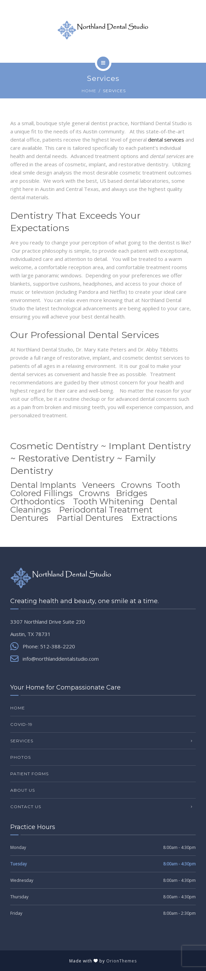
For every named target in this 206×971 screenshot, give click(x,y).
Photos (20, 757)
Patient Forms (29, 773)
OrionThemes (121, 961)
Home (89, 90)
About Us (22, 790)
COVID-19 (21, 724)
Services (21, 740)
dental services (166, 139)
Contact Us (25, 806)
